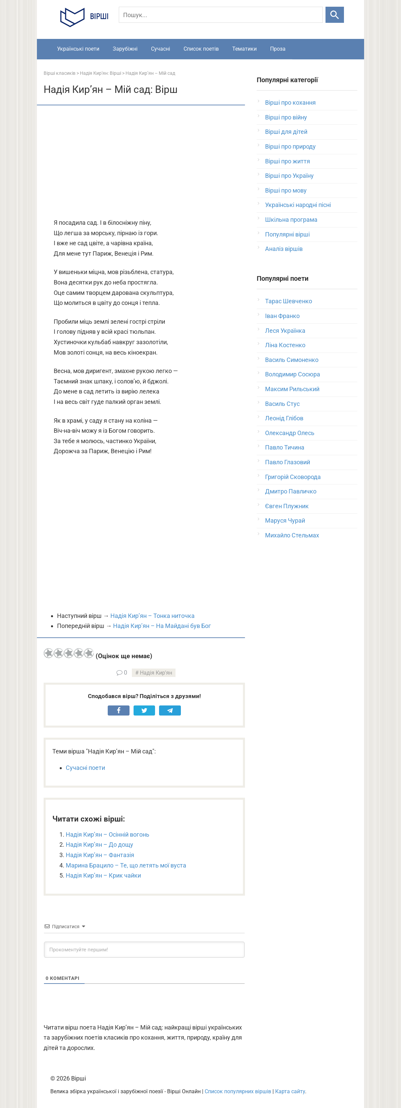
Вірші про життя (287, 161)
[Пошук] (221, 15)
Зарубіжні (125, 49)
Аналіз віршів (284, 248)
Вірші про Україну (289, 175)
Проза (278, 49)
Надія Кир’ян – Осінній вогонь (107, 834)
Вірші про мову (286, 190)
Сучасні (160, 49)
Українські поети (78, 49)
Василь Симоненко (291, 359)
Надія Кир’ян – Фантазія (100, 854)
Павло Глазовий (287, 462)
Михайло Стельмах (292, 535)
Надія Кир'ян (156, 673)
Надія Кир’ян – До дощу (99, 844)
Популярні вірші (287, 234)
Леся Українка (285, 330)
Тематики (244, 49)
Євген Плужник (287, 506)
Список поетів (201, 49)
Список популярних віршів (238, 1091)
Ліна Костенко (285, 345)
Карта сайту (290, 1091)
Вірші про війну (286, 117)
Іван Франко (282, 315)
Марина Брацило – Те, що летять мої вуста (126, 865)
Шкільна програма (291, 219)
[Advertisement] (144, 162)
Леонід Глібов (284, 418)
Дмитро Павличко (290, 491)
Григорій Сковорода (293, 476)
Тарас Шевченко (288, 301)
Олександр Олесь (289, 432)
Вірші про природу (290, 146)
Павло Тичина (284, 447)
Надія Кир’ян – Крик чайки (103, 875)
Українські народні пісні (298, 204)
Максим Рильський (292, 388)
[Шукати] (334, 15)
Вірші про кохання (290, 102)
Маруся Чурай (285, 520)
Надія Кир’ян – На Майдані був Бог (162, 625)
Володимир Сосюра (292, 374)
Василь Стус (282, 403)
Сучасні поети (85, 767)
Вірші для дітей (286, 131)
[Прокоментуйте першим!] (144, 950)
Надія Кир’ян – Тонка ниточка (152, 615)
